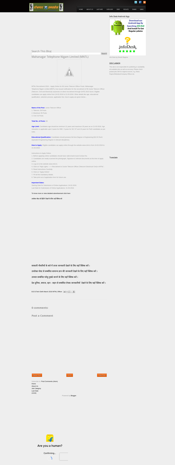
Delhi (42, 292)
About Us (90, 9)
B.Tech (37, 292)
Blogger (73, 396)
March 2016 (48, 292)
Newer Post (37, 375)
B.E (33, 292)
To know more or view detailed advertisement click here (51, 193)
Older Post (101, 375)
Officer (59, 292)
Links (141, 9)
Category (109, 9)
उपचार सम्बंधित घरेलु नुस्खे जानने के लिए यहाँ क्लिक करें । (55, 277)
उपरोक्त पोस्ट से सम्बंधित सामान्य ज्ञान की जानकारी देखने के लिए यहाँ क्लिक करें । (65, 271)
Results (126, 9)
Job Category (36, 388)
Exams (134, 9)
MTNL (55, 292)
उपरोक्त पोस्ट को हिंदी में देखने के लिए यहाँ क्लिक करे (47, 199)
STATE (34, 393)
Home (81, 9)
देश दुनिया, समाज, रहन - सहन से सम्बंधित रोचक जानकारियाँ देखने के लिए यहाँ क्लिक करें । (69, 283)
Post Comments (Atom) (49, 381)
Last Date (100, 9)
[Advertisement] (52, 32)
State (118, 9)
